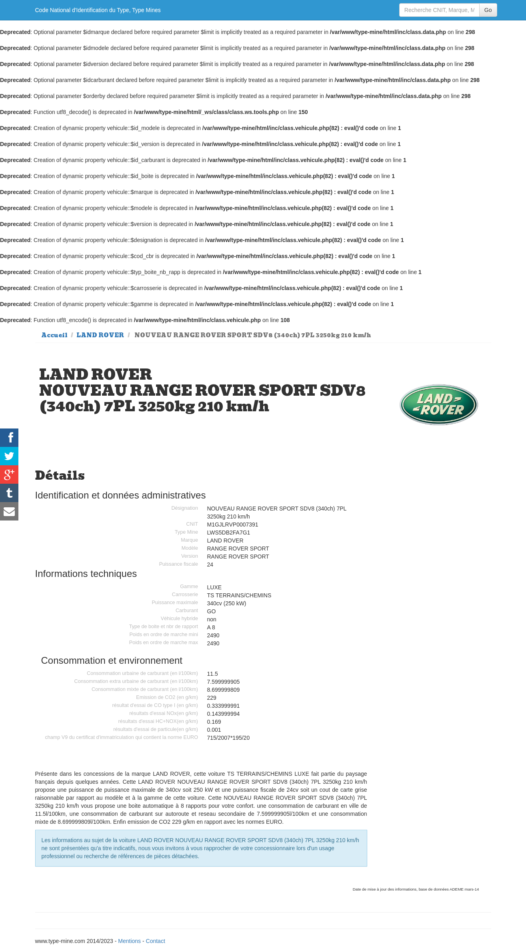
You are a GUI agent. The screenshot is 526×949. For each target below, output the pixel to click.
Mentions (129, 941)
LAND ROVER (100, 335)
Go (488, 10)
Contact (155, 941)
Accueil (54, 335)
